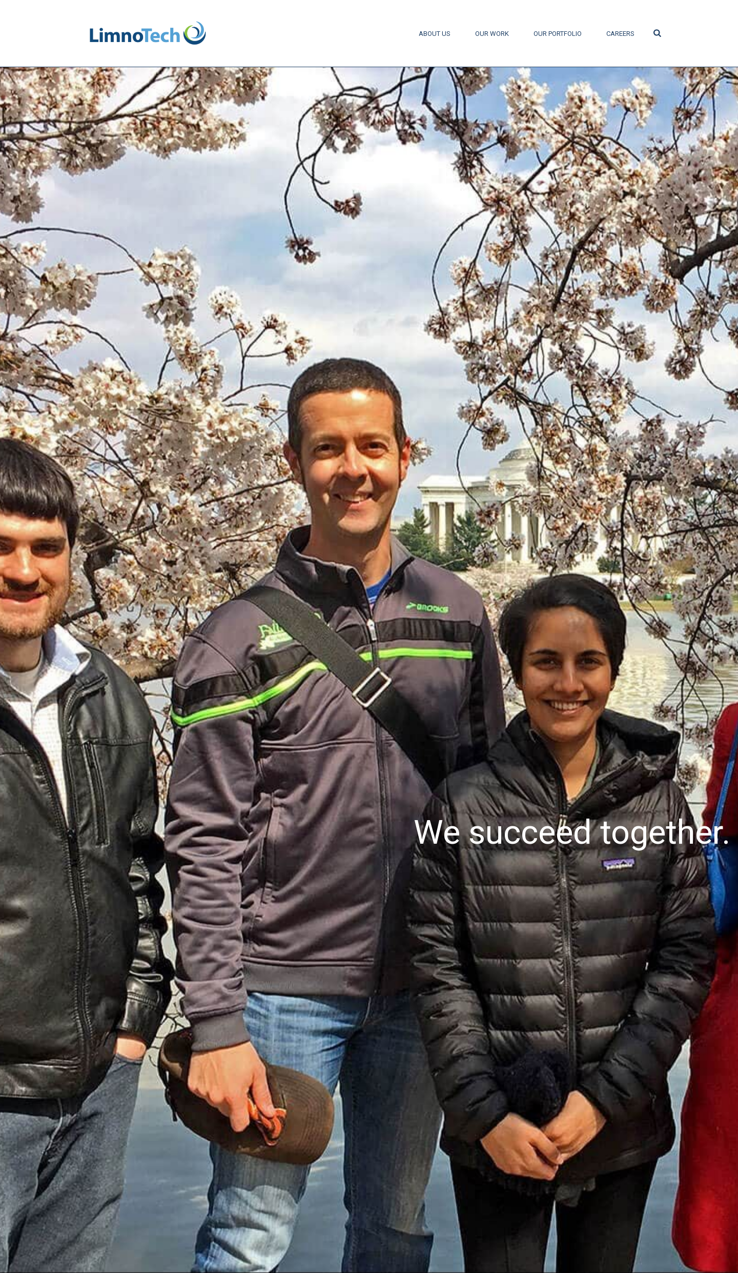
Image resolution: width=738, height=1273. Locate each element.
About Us (434, 33)
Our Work (492, 33)
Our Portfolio (558, 33)
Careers (620, 33)
